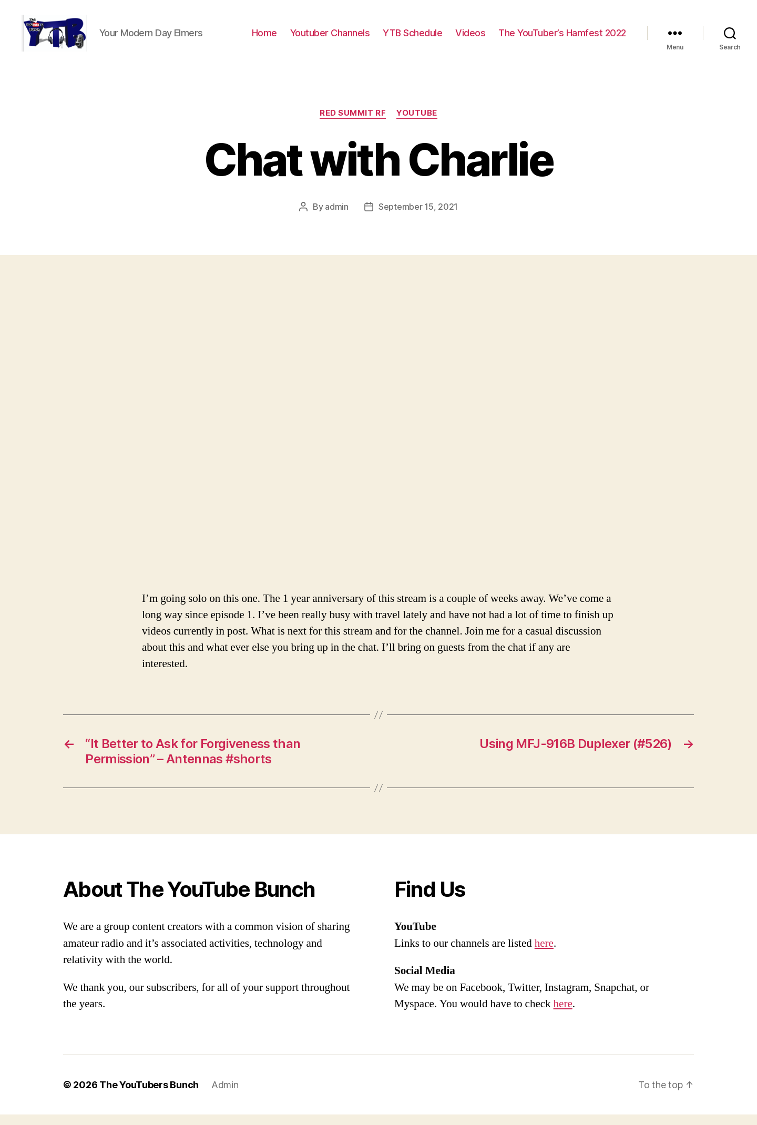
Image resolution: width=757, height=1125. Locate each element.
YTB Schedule (412, 38)
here (544, 954)
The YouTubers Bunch (149, 1095)
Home (264, 38)
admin (337, 217)
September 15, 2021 (418, 217)
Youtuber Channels (330, 38)
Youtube (416, 123)
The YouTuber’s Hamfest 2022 (562, 38)
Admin (225, 1095)
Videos (470, 38)
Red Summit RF (353, 123)
